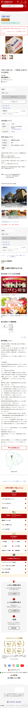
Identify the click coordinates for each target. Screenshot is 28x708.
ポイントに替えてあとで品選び (8, 565)
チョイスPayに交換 (6, 569)
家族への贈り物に (6, 572)
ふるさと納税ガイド (14, 593)
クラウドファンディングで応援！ (9, 562)
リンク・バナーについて (22, 705)
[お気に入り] (25, 705)
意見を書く (14, 628)
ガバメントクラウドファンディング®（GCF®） (15, 672)
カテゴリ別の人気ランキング (8, 499)
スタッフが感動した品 (6, 524)
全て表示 (23, 111)
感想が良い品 (5, 507)
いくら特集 (17, 541)
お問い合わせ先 (6, 108)
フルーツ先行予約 (6, 529)
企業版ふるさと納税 (14, 678)
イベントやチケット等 (12, 255)
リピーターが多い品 (6, 503)
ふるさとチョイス (15, 669)
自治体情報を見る (14, 448)
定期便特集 (17, 550)
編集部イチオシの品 (6, 520)
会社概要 (2, 705)
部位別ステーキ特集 (6, 550)
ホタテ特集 (17, 546)
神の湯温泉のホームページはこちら (10, 221)
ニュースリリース (10, 705)
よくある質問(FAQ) (14, 610)
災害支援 (14, 675)
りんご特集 (4, 546)
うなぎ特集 (4, 541)
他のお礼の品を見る (16, 129)
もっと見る (23, 337)
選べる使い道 (6, 105)
